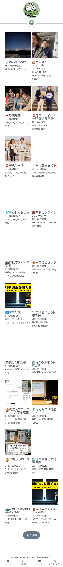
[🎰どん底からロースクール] (45, 45)
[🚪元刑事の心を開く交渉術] (45, 493)
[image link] (31, 10)
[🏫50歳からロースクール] (18, 443)
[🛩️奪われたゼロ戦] (18, 196)
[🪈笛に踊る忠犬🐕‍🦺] (45, 149)
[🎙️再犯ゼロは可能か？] (45, 393)
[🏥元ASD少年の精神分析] (45, 346)
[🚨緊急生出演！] (18, 149)
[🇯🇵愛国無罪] (18, 99)
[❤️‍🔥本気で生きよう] (45, 246)
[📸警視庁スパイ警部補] (18, 246)
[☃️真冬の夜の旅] (18, 45)
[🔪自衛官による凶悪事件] (45, 296)
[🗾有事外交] (18, 296)
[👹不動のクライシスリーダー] (45, 196)
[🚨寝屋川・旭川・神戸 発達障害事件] (45, 99)
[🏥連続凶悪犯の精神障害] (45, 443)
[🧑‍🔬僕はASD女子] (18, 346)
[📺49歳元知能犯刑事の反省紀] (18, 493)
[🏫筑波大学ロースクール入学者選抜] (18, 393)
